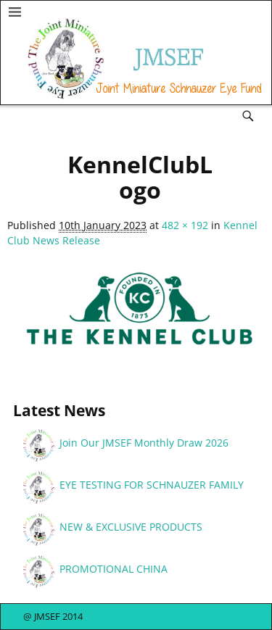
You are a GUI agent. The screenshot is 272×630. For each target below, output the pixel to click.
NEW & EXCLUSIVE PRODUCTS (130, 527)
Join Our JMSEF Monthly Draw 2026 (143, 442)
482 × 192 (185, 225)
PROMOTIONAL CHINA (113, 569)
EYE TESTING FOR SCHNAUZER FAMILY (151, 485)
